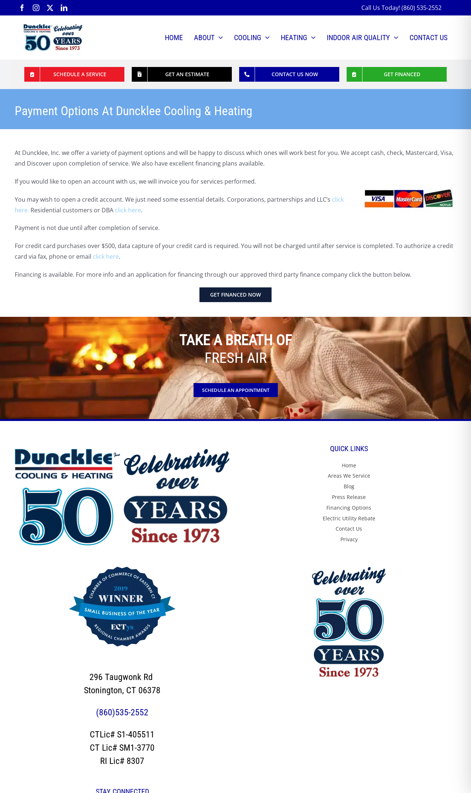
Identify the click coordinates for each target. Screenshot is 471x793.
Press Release (349, 496)
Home (349, 465)
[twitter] (50, 7)
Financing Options (348, 507)
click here (128, 210)
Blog (349, 486)
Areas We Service (349, 475)
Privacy (349, 539)
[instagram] (36, 7)
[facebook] (22, 7)
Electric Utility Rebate (349, 518)
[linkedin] (64, 7)
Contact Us (349, 528)
